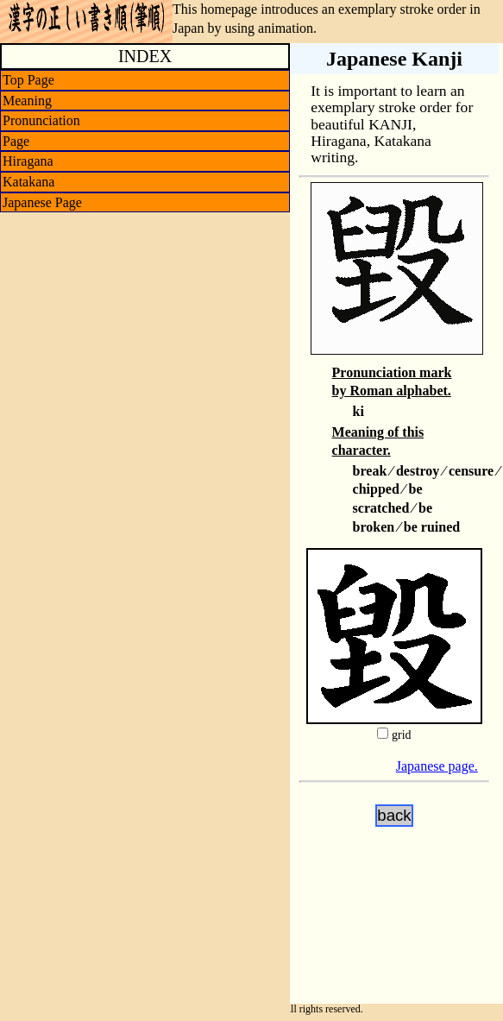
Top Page (28, 79)
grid (402, 734)
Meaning (27, 100)
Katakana (28, 181)
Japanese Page (42, 202)
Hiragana (28, 161)
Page (16, 141)
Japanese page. (437, 766)
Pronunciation (41, 120)
